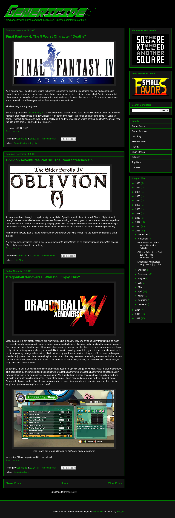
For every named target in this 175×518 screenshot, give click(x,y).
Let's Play (18, 260)
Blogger (120, 511)
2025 (138, 187)
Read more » (12, 131)
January (142, 304)
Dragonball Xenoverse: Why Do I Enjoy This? (43, 277)
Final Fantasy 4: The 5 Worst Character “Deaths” (46, 36)
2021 (138, 205)
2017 (138, 222)
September (143, 274)
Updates (136, 167)
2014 (138, 310)
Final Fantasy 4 (35, 112)
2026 (138, 183)
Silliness (136, 157)
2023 (138, 196)
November (143, 238)
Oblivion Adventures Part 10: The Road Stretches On (49, 160)
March (141, 295)
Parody (135, 146)
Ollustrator (98, 511)
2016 (138, 226)
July (140, 283)
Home (64, 483)
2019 (138, 213)
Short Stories (138, 152)
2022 (138, 200)
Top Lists (34, 143)
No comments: (49, 138)
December (143, 234)
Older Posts (115, 483)
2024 (138, 192)
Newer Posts (13, 483)
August (141, 278)
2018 (138, 218)
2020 (138, 209)
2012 (138, 318)
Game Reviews (21, 143)
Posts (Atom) (70, 492)
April (140, 291)
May (140, 287)
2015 (138, 230)
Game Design (139, 126)
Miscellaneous (139, 141)
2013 (138, 314)
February (142, 300)
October (142, 270)
